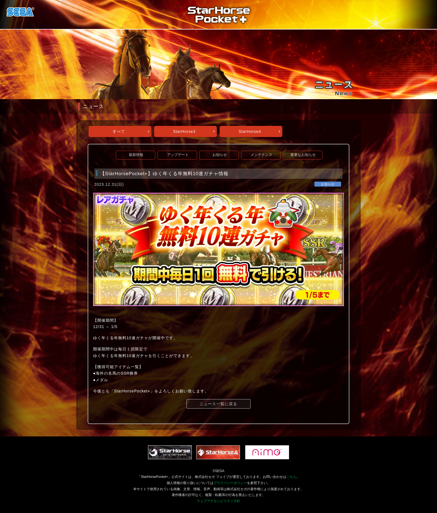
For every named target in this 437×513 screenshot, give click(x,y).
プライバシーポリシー (230, 483)
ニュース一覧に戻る (218, 404)
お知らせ (219, 155)
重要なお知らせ (303, 155)
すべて (119, 131)
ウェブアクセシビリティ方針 (218, 501)
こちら (291, 477)
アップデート (178, 155)
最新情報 (136, 155)
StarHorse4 (250, 131)
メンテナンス (261, 155)
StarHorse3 (184, 131)
